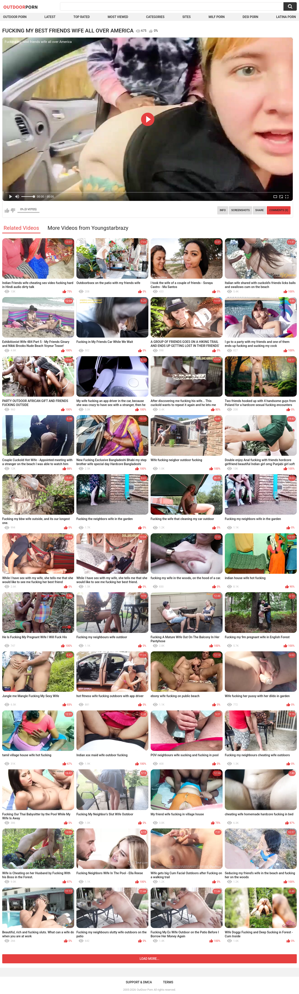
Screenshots (240, 210)
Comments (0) (278, 210)
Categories (155, 17)
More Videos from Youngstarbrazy (88, 228)
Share (259, 210)
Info (223, 210)
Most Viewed (118, 17)
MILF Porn (217, 17)
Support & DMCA (139, 982)
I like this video (7, 210)
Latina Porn (286, 17)
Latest (50, 17)
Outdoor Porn (14, 17)
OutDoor (20, 7)
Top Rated (82, 17)
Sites (186, 17)
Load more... (149, 958)
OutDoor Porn (145, 989)
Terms (168, 982)
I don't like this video (12, 210)
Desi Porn (250, 17)
